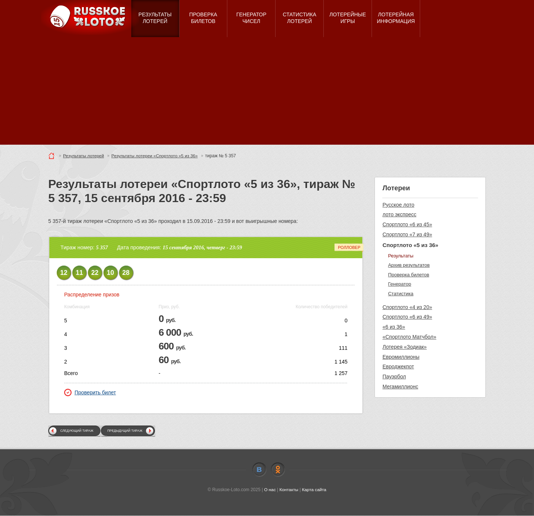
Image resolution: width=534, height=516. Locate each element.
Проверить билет (90, 392)
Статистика (400, 293)
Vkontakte (259, 469)
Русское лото (398, 205)
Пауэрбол (394, 376)
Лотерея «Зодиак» (404, 347)
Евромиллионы (400, 357)
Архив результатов (408, 265)
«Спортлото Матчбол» (409, 337)
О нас (270, 489)
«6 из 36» (393, 327)
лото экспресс (399, 214)
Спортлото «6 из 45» (407, 224)
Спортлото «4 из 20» (407, 307)
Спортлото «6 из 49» (407, 317)
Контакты (289, 489)
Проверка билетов (408, 274)
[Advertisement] (267, 93)
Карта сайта (314, 489)
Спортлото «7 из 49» (407, 234)
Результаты (400, 256)
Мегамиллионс (400, 387)
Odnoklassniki (277, 469)
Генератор (399, 284)
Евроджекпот (398, 366)
